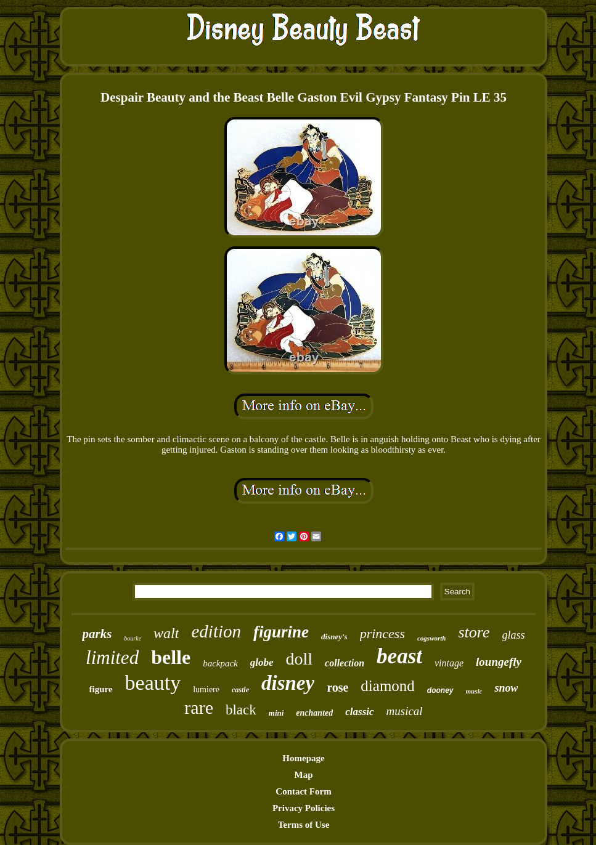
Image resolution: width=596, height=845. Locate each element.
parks (97, 633)
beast (399, 656)
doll (299, 658)
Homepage (303, 758)
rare (198, 707)
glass (513, 635)
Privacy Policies (303, 808)
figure (101, 689)
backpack (220, 663)
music (474, 691)
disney (287, 683)
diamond (388, 685)
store (473, 632)
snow (506, 688)
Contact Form (303, 791)
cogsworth (431, 638)
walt (166, 633)
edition (216, 631)
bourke (132, 638)
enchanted (314, 713)
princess (382, 633)
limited (112, 657)
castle (240, 689)
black (241, 710)
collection (344, 663)
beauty (153, 682)
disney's (334, 636)
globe (262, 662)
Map (304, 775)
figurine (281, 632)
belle (170, 657)
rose (337, 687)
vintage (449, 663)
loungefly (498, 661)
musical (404, 711)
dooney (440, 690)
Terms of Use (304, 825)
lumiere (206, 689)
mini (276, 713)
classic (359, 712)
